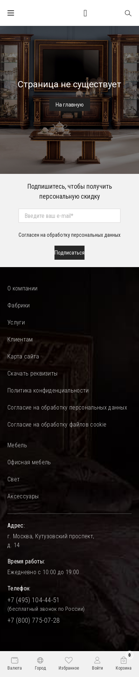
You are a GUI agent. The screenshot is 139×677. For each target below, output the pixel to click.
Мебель (17, 445)
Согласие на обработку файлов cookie (56, 424)
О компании (22, 288)
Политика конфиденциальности (48, 390)
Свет (13, 479)
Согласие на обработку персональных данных (67, 407)
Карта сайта (23, 356)
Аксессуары (23, 496)
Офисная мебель (29, 462)
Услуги (16, 322)
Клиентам (20, 339)
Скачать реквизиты (32, 373)
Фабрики (18, 305)
